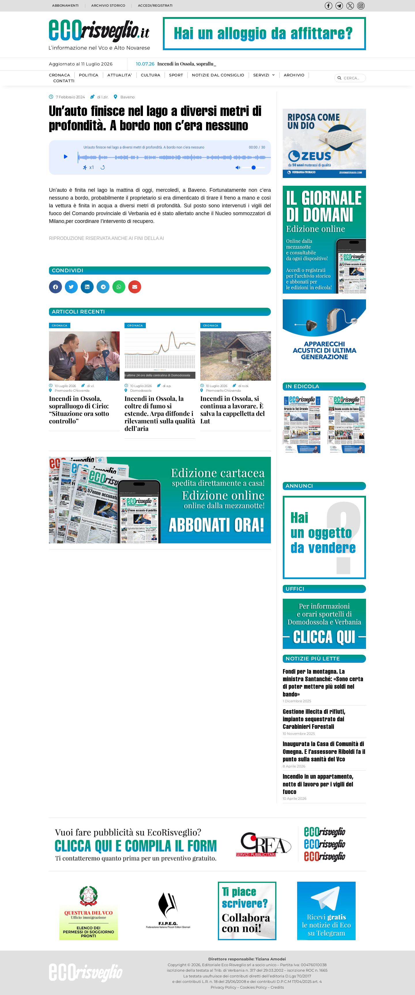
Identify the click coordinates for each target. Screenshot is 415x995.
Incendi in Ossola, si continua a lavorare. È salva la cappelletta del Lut (232, 409)
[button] (55, 286)
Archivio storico (107, 5)
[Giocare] (65, 157)
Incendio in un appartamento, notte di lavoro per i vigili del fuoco (318, 785)
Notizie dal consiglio (218, 75)
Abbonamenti (65, 5)
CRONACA (59, 75)
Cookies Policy (253, 987)
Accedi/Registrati (155, 5)
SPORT (176, 75)
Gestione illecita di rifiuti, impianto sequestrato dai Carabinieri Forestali (314, 720)
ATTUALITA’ (119, 75)
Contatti (64, 81)
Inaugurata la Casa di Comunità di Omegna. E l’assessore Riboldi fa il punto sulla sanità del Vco (324, 752)
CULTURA (150, 75)
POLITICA (89, 75)
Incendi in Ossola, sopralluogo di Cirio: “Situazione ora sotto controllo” (79, 409)
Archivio (294, 75)
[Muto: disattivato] (237, 167)
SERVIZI (264, 75)
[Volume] (253, 167)
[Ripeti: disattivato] (102, 167)
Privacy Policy (223, 987)
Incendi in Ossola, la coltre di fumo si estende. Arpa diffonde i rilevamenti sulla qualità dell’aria (159, 413)
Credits (277, 987)
